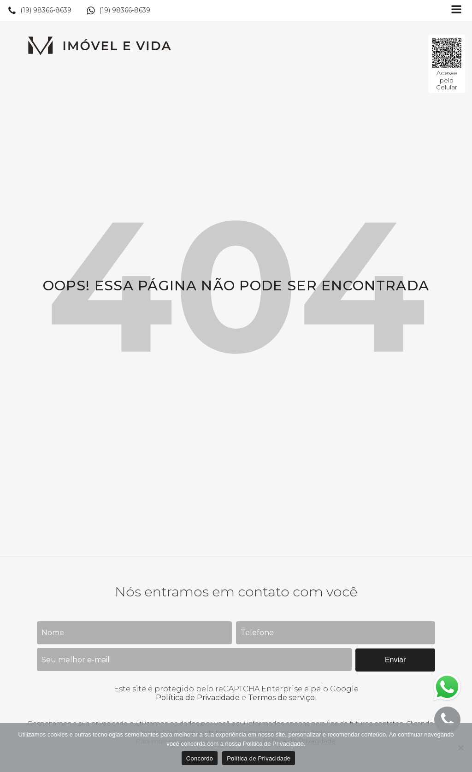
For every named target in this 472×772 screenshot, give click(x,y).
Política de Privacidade (198, 697)
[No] (460, 747)
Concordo (199, 758)
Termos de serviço (281, 697)
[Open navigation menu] (456, 10)
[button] (39, 10)
